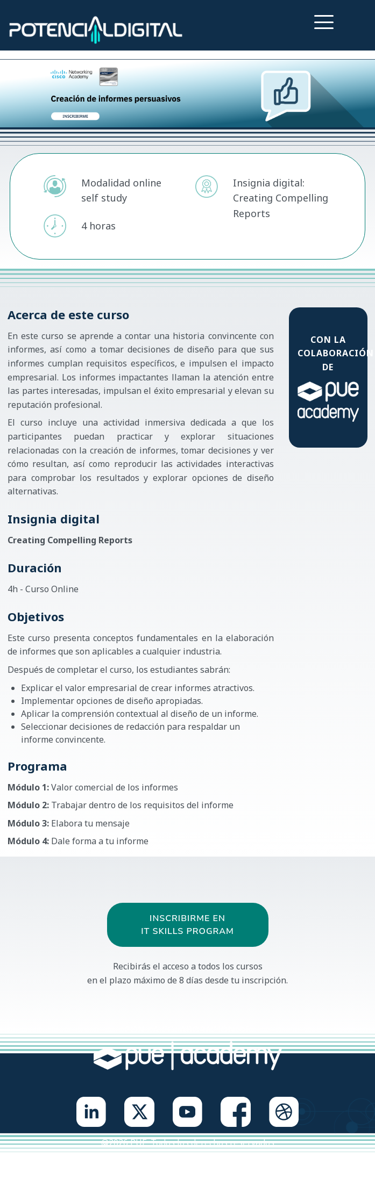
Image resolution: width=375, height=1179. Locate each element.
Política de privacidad (142, 1164)
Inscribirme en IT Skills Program (187, 924)
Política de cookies (232, 1164)
